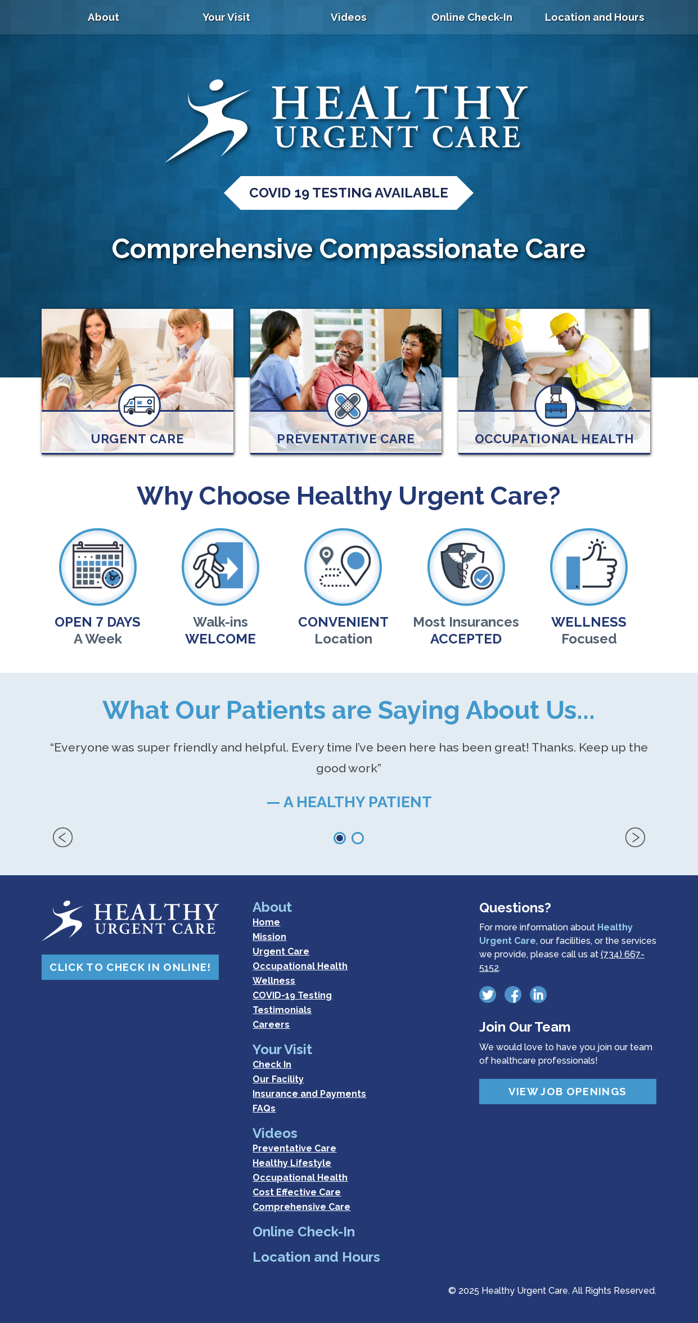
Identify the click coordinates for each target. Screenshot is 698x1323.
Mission (269, 937)
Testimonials (282, 1010)
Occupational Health (300, 966)
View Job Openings (567, 1091)
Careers (271, 1024)
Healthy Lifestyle (292, 1163)
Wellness (274, 980)
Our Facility (278, 1079)
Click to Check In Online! (130, 967)
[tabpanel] (349, 782)
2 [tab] (358, 838)
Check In (272, 1064)
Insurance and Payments (309, 1093)
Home (266, 922)
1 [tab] (340, 838)
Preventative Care (294, 1148)
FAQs (264, 1108)
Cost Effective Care (297, 1192)
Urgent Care (281, 951)
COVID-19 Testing (292, 995)
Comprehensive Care (301, 1207)
